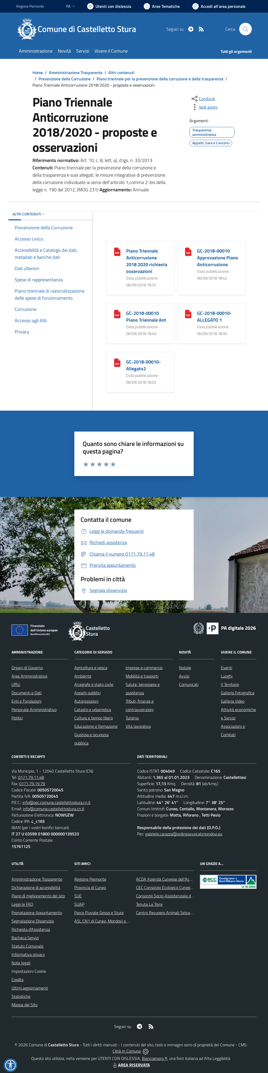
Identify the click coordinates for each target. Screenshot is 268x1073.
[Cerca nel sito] (245, 29)
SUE (78, 896)
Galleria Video (232, 701)
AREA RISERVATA (131, 1065)
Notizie (185, 667)
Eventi (226, 667)
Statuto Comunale (27, 946)
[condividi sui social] (202, 98)
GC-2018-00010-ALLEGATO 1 (214, 316)
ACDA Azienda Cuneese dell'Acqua (166, 879)
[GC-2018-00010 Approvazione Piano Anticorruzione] (188, 251)
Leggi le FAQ (22, 904)
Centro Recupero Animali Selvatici (165, 912)
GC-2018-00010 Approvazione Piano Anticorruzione (217, 257)
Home (37, 72)
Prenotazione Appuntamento (37, 912)
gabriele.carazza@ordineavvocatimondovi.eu (183, 834)
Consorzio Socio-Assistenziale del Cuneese (173, 896)
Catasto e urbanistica (92, 709)
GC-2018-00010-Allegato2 (143, 365)
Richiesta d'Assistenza (31, 929)
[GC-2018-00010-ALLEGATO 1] (188, 313)
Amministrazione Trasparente (75, 72)
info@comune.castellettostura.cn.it (53, 809)
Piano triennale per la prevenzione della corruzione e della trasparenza (160, 79)
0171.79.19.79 (32, 783)
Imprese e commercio (144, 667)
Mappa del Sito (24, 1005)
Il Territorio (230, 684)
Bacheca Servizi (25, 938)
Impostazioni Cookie (29, 971)
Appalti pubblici (87, 693)
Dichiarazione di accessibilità (36, 887)
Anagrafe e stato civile (93, 684)
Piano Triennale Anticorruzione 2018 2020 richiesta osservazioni (146, 261)
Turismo (132, 718)
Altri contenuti (121, 72)
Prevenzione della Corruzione (64, 79)
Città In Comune (127, 1051)
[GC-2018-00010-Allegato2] (117, 362)
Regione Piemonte (90, 879)
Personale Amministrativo (34, 709)
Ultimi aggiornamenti (30, 988)
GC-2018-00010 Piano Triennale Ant (146, 316)
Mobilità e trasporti (142, 676)
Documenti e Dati (27, 693)
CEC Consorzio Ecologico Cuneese (165, 887)
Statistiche (21, 996)
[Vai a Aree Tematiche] (161, 6)
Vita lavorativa (138, 726)
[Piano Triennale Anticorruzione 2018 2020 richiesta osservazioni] (117, 251)
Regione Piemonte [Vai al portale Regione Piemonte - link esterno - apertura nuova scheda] (30, 6)
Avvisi (184, 676)
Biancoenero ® (154, 1058)
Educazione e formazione (96, 726)
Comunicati (188, 684)
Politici (17, 718)
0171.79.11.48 (31, 777)
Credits (18, 979)
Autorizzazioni (86, 701)
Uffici (16, 684)
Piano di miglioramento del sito (38, 896)
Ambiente (82, 676)
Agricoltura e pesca (90, 667)
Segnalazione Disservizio (33, 921)
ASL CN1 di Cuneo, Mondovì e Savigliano (109, 921)
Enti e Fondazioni (26, 701)
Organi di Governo (27, 667)
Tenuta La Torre (149, 904)
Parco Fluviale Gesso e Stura (99, 912)
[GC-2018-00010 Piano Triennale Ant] (117, 313)
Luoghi (226, 676)
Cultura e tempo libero (93, 718)
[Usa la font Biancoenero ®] (109, 6)
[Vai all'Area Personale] (219, 6)
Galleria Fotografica (237, 693)
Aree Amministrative (29, 676)
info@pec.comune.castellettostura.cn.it (57, 802)
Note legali (21, 963)
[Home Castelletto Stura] (79, 29)
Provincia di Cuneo (90, 887)
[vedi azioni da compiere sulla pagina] (204, 107)
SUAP (79, 904)
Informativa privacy (28, 954)
